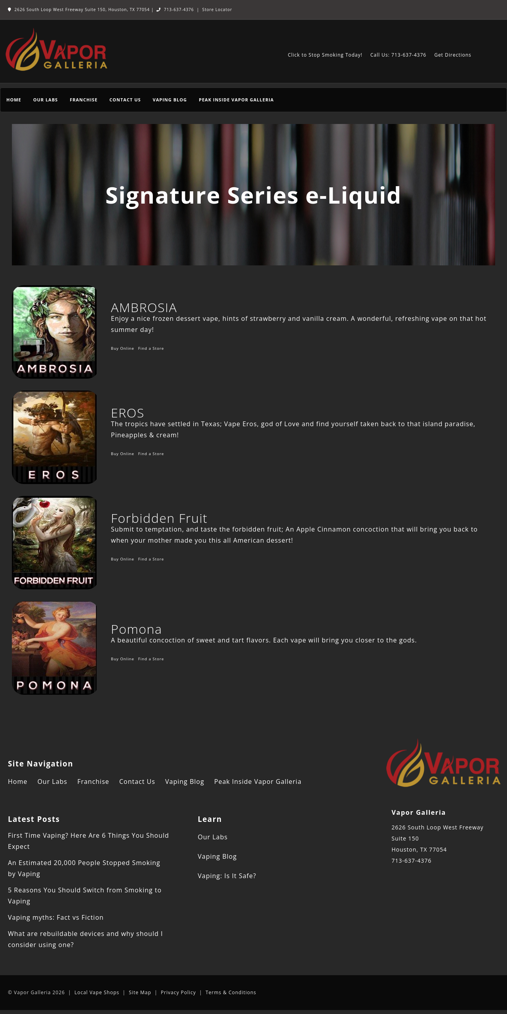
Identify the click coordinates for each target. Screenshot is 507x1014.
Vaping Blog (170, 100)
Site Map (140, 992)
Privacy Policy (178, 992)
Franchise (83, 100)
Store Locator (217, 9)
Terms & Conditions (231, 992)
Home (13, 100)
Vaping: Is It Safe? (227, 875)
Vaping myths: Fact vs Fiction (56, 917)
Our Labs (45, 100)
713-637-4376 (175, 9)
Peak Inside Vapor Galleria (236, 100)
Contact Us (125, 100)
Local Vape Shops (96, 992)
